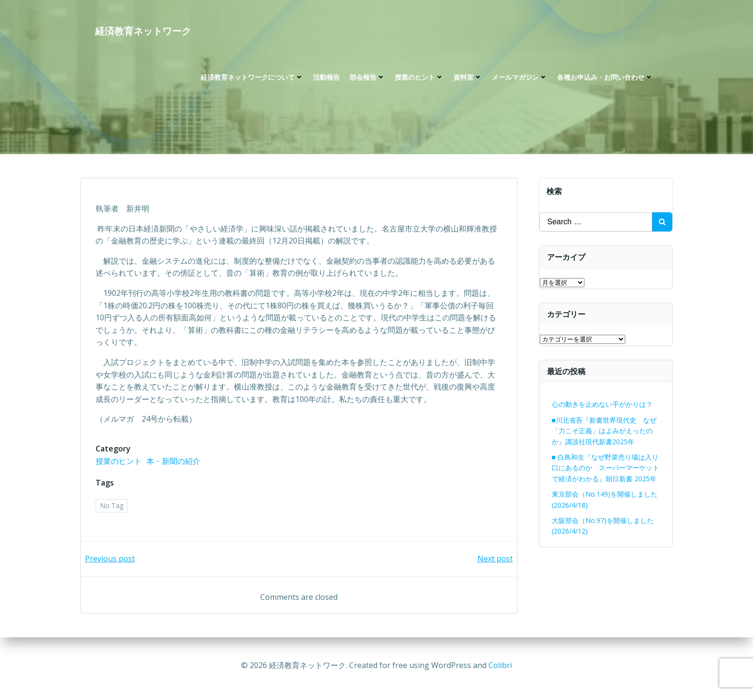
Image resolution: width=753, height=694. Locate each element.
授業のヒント (419, 77)
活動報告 (326, 77)
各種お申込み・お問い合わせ (605, 77)
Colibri (500, 665)
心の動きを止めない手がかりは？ (602, 404)
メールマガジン (519, 77)
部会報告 (367, 77)
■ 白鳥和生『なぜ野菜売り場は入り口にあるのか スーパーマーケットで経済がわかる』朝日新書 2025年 (605, 467)
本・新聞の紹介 (173, 461)
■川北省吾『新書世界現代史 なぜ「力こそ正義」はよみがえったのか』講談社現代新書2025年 (604, 430)
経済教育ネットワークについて (252, 77)
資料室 (467, 77)
